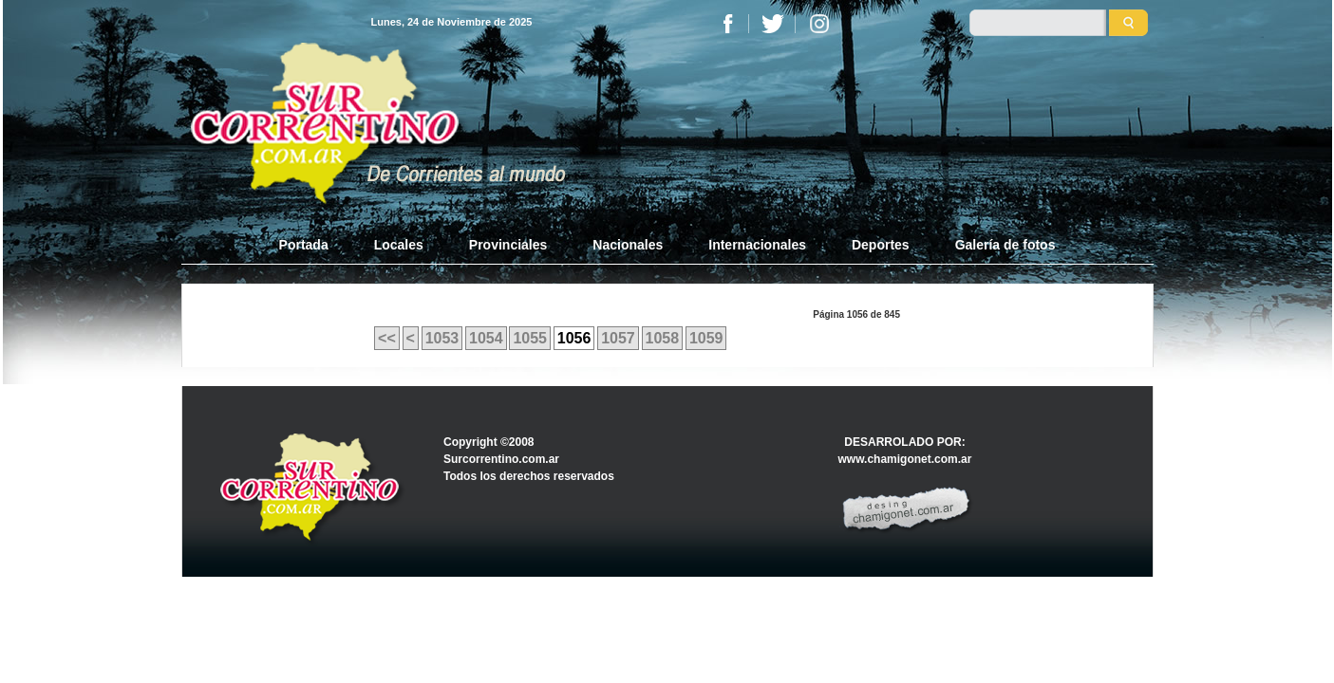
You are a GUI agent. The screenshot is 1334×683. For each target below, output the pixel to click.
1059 (706, 338)
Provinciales (508, 244)
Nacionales (627, 244)
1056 (574, 338)
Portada (315, 243)
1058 (663, 338)
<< (387, 338)
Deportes (881, 244)
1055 (530, 338)
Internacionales (757, 244)
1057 (618, 338)
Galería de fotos (1005, 244)
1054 (486, 338)
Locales (398, 244)
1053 (442, 338)
